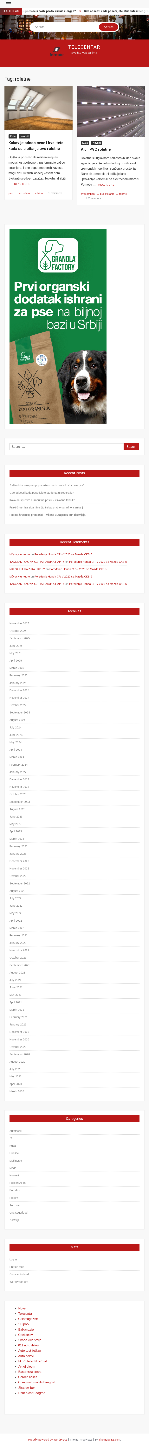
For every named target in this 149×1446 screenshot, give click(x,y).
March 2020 (17, 1091)
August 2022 (17, 890)
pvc (11, 193)
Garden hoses (27, 1377)
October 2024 (18, 705)
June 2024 (16, 734)
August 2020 (17, 1061)
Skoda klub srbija (29, 1340)
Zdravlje (15, 1220)
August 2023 (17, 809)
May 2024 (16, 742)
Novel (22, 1308)
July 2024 (15, 727)
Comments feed (19, 1274)
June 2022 (16, 905)
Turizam (15, 1205)
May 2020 (16, 1076)
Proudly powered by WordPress (48, 1439)
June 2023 (16, 816)
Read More (22, 184)
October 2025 (18, 630)
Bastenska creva (29, 1371)
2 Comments (93, 198)
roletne (39, 193)
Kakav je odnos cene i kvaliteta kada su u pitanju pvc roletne (36, 146)
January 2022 (18, 942)
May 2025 (16, 653)
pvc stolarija (107, 193)
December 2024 (19, 690)
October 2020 (18, 1046)
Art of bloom (26, 1366)
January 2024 (18, 772)
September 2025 (20, 638)
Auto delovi (26, 1356)
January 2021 (18, 1024)
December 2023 (19, 779)
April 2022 (16, 920)
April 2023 (16, 831)
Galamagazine (28, 1319)
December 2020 (19, 1031)
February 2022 (19, 935)
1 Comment (55, 193)
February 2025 (19, 675)
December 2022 (19, 861)
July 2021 (15, 980)
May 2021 (16, 994)
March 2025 (17, 668)
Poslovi (14, 1197)
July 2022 (15, 898)
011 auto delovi (28, 1345)
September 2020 (20, 1054)
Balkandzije (26, 1329)
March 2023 (17, 838)
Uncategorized (19, 1212)
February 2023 (19, 846)
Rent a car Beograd (31, 1393)
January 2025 (18, 682)
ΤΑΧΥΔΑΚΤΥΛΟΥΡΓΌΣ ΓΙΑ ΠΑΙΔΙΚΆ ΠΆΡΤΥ (37, 561)
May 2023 (16, 824)
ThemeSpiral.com (109, 1439)
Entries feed (17, 1266)
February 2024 (19, 764)
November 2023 (19, 786)
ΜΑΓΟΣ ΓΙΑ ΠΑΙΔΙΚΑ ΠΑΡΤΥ (27, 569)
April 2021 (16, 1002)
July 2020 (15, 1069)
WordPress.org (19, 1281)
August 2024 (17, 719)
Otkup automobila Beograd (36, 1382)
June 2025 (16, 645)
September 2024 (20, 712)
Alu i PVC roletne (96, 149)
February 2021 (19, 1017)
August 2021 (17, 972)
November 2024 (19, 697)
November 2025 (19, 623)
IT (11, 1138)
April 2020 (16, 1084)
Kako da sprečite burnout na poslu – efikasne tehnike (42, 500)
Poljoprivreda (18, 1182)
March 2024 (17, 757)
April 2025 (16, 660)
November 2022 (19, 868)
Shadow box (26, 1387)
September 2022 (20, 883)
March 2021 (17, 1009)
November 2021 (19, 950)
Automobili (16, 1130)
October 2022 (18, 875)
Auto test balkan (29, 1350)
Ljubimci (14, 1153)
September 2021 (20, 965)
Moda (13, 1168)
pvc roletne (24, 193)
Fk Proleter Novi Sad (32, 1361)
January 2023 (18, 853)
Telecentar (84, 47)
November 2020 (19, 1039)
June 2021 (16, 987)
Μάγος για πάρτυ (20, 554)
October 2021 (18, 957)
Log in (13, 1259)
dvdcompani (88, 193)
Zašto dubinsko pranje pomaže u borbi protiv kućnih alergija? (47, 485)
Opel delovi (25, 1334)
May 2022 (16, 913)
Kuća (13, 136)
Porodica (15, 1190)
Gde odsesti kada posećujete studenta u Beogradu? (42, 492)
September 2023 (20, 801)
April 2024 (16, 749)
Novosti (25, 136)
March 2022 (17, 928)
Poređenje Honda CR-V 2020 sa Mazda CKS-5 (63, 554)
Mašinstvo (16, 1160)
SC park (23, 1324)
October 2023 (18, 794)
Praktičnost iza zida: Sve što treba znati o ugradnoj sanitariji (46, 507)
